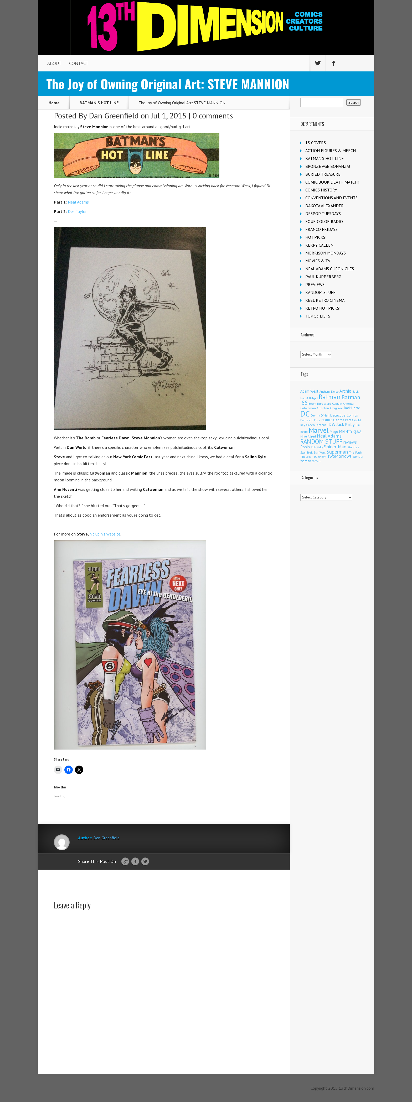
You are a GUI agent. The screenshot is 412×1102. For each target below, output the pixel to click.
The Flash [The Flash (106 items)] (355, 452)
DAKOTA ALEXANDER (324, 205)
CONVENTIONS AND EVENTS (331, 197)
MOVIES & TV (317, 260)
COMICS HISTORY (321, 190)
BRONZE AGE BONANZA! (327, 166)
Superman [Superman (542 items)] (337, 451)
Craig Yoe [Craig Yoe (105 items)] (336, 408)
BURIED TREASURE (323, 174)
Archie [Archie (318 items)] (345, 391)
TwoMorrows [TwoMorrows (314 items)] (339, 456)
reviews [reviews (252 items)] (350, 442)
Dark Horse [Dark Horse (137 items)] (352, 408)
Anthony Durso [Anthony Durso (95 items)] (329, 391)
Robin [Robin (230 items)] (305, 446)
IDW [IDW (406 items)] (331, 424)
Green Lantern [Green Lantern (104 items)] (316, 425)
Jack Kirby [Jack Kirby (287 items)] (346, 424)
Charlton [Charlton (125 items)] (323, 408)
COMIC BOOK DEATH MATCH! (332, 182)
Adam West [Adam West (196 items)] (309, 391)
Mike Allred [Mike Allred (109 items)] (308, 436)
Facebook (135, 861)
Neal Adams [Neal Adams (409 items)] (329, 436)
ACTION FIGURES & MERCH (330, 150)
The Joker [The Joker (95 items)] (306, 457)
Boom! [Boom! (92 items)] (312, 404)
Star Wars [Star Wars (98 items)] (320, 452)
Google (125, 861)
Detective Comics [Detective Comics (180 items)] (344, 415)
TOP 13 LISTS (317, 316)
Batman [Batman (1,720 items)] (330, 396)
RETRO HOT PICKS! (322, 308)
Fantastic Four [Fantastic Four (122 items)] (310, 420)
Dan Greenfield (114, 115)
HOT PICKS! (315, 237)
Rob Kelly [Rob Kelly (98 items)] (317, 447)
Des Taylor (77, 211)
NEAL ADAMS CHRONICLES (329, 268)
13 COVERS (315, 142)
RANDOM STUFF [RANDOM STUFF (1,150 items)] (321, 441)
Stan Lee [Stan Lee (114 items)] (353, 447)
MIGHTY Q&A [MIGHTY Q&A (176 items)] (350, 431)
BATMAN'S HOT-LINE (99, 102)
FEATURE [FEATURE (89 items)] (326, 420)
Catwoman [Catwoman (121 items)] (308, 408)
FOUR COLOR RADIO (324, 221)
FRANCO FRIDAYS (321, 229)
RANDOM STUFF (320, 292)
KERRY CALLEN (319, 245)
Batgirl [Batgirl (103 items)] (313, 398)
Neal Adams (78, 202)
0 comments (213, 115)
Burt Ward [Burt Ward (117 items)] (324, 404)
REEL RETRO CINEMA (324, 300)
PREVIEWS (315, 284)
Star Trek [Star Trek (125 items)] (306, 452)
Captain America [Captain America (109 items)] (343, 404)
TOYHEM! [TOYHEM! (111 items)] (319, 457)
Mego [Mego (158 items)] (334, 431)
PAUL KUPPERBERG (323, 276)
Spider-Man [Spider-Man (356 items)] (335, 447)
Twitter (145, 861)
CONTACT (78, 63)
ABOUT (54, 63)
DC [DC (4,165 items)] (305, 414)
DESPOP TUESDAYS (323, 213)
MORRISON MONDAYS (325, 253)
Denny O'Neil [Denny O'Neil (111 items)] (320, 415)
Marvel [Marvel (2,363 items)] (319, 430)
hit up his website (105, 534)
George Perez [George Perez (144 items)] (343, 420)
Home (54, 102)
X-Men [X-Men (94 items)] (316, 461)
